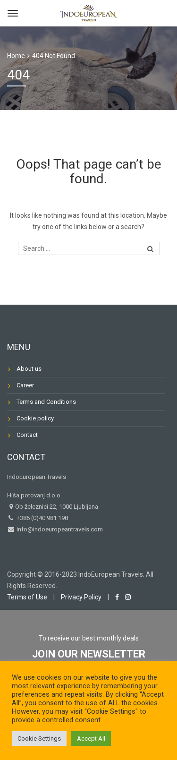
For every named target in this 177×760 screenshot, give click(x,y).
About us (29, 368)
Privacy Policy (81, 597)
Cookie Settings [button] (39, 738)
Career (25, 385)
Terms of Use (27, 597)
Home (16, 56)
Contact (27, 434)
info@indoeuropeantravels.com (59, 529)
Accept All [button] (91, 738)
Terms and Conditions (46, 401)
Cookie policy (35, 418)
